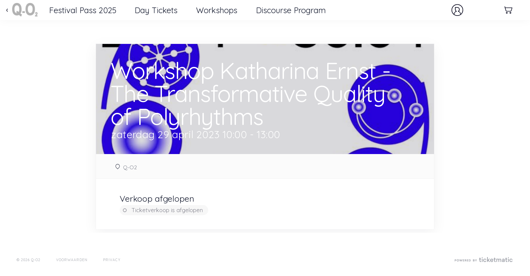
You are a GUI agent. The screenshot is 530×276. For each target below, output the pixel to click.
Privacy (111, 259)
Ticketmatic (24, 10)
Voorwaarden (72, 259)
